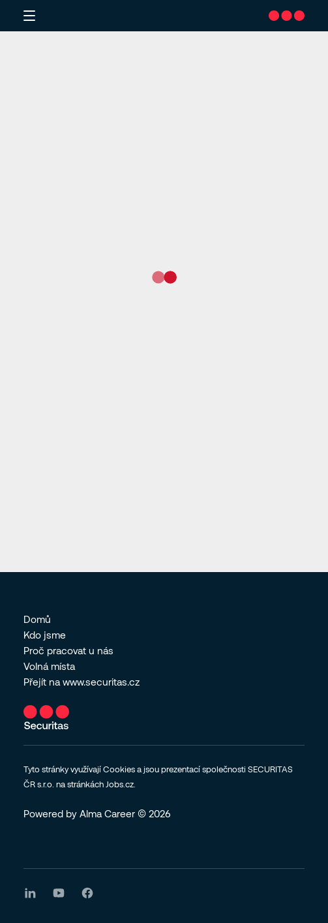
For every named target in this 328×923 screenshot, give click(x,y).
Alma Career (107, 813)
